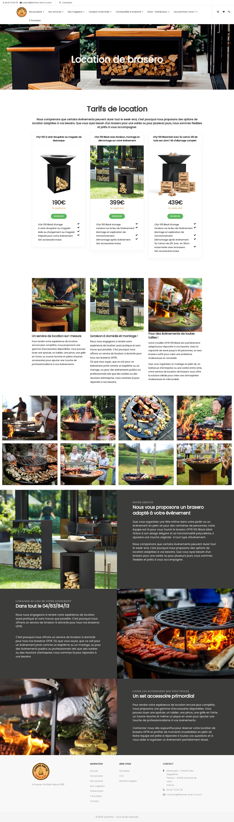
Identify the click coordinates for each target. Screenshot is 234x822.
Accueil (94, 770)
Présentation (96, 791)
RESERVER (59, 216)
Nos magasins (97, 786)
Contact (94, 801)
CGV (121, 775)
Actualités (124, 770)
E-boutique (96, 796)
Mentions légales (128, 781)
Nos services (96, 781)
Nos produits (96, 775)
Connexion (65, 2)
